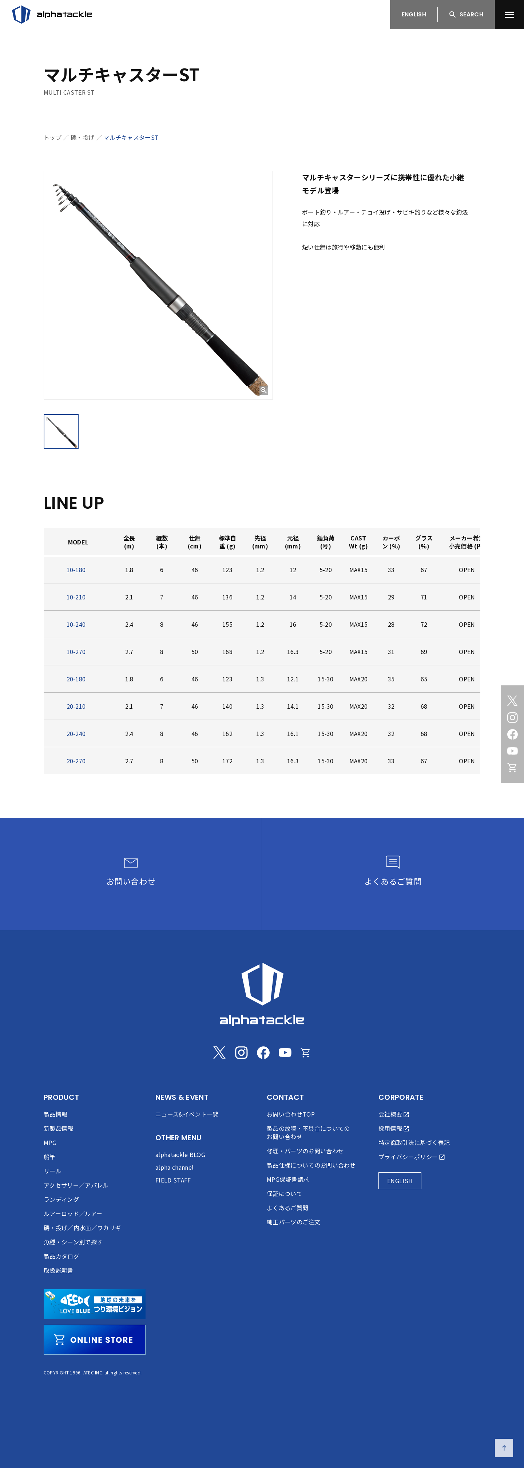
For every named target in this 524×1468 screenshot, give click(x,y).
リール (52, 1170)
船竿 (50, 1156)
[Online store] (512, 767)
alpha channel (174, 1167)
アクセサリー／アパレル (76, 1185)
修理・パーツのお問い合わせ (305, 1150)
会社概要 (390, 1114)
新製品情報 (59, 1128)
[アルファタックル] (52, 14)
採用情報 (390, 1128)
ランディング (61, 1199)
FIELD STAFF (173, 1180)
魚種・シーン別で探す (73, 1241)
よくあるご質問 (287, 1207)
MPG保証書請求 (288, 1179)
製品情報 (55, 1114)
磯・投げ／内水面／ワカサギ (82, 1227)
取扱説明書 (59, 1270)
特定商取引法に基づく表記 (414, 1142)
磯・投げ (82, 137)
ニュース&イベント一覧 (187, 1114)
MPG (50, 1142)
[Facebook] (512, 734)
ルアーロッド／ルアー (73, 1213)
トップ (52, 137)
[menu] (509, 14)
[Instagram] (512, 717)
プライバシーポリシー (408, 1156)
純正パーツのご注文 (293, 1221)
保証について (284, 1193)
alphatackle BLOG (180, 1154)
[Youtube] (512, 750)
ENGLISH (414, 14)
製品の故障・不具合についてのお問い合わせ (308, 1132)
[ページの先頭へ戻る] (504, 1448)
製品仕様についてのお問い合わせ (311, 1165)
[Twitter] (512, 700)
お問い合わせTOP (291, 1114)
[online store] (95, 1340)
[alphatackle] (262, 994)
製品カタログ (61, 1256)
